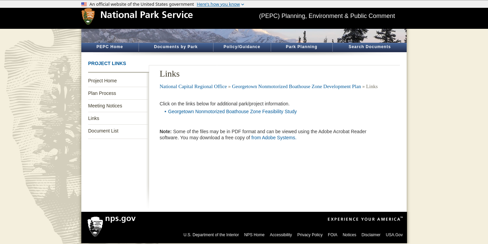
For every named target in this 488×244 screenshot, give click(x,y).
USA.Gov (394, 234)
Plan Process (102, 93)
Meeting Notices (105, 105)
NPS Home (254, 234)
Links (93, 118)
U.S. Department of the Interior (211, 234)
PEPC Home (110, 46)
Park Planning (301, 46)
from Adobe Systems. (274, 137)
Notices (349, 234)
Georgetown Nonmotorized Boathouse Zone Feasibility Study (232, 111)
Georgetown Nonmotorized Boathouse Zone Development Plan (296, 86)
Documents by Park (176, 46)
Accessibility (281, 234)
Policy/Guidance (242, 46)
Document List (103, 131)
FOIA (333, 234)
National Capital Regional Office (193, 86)
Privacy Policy (310, 234)
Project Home (102, 80)
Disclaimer (371, 234)
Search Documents (370, 46)
